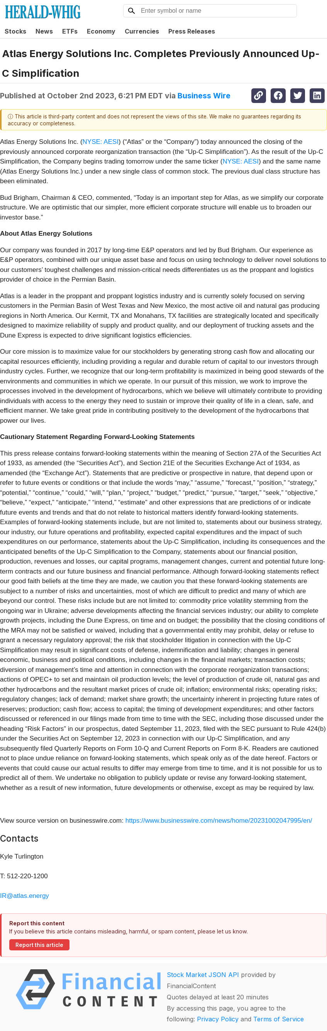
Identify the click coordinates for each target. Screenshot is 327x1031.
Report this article (39, 945)
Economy (101, 31)
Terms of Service (278, 1019)
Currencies (142, 31)
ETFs (70, 31)
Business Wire (204, 95)
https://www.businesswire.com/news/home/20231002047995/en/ (218, 820)
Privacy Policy (218, 1019)
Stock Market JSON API (203, 975)
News (44, 31)
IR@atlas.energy (24, 895)
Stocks (15, 31)
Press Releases (191, 31)
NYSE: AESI (101, 141)
